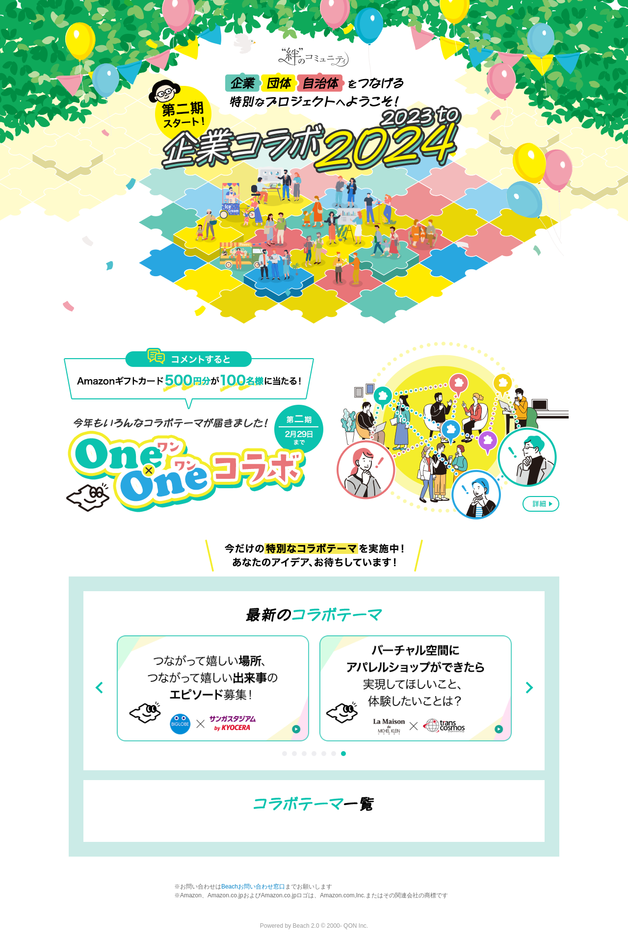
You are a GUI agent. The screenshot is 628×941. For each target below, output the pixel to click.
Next (527, 688)
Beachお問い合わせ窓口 (253, 886)
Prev (101, 688)
